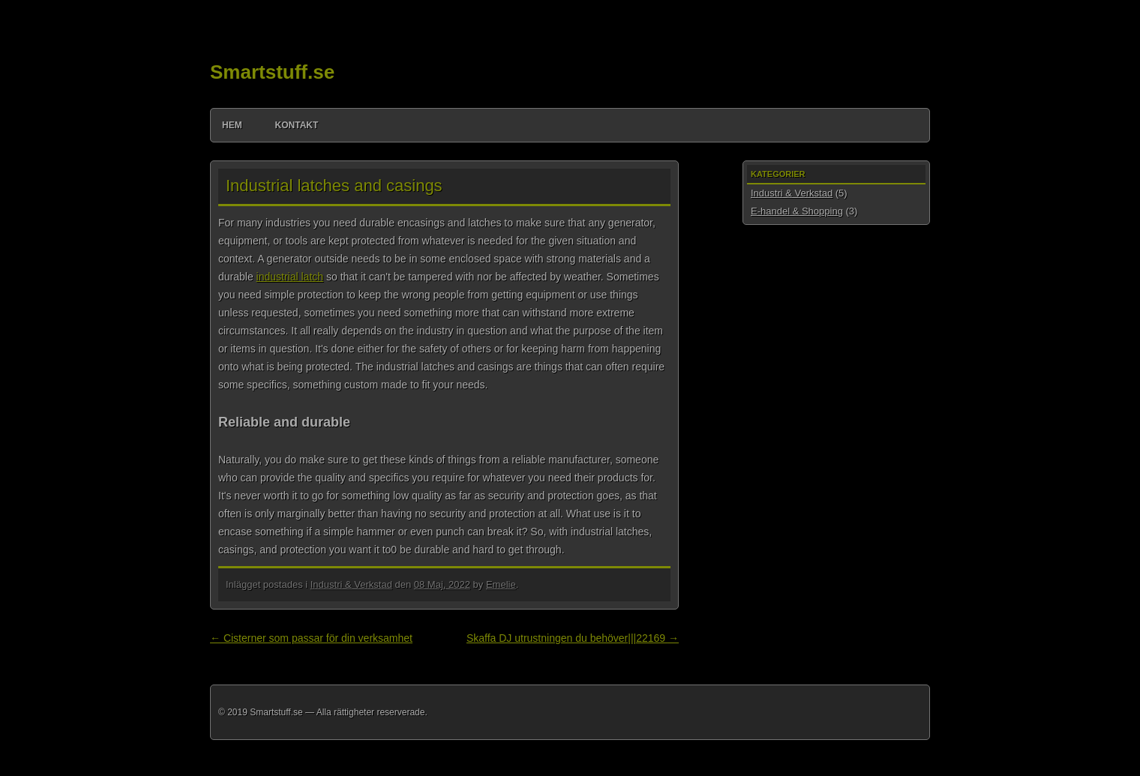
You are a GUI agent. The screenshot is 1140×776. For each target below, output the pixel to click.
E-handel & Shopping (797, 211)
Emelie (501, 584)
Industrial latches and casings (334, 185)
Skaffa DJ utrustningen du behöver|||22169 (572, 638)
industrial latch (290, 277)
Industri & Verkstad (351, 584)
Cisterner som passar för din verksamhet (311, 638)
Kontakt (297, 125)
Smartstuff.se (272, 72)
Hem (232, 125)
